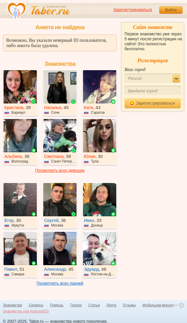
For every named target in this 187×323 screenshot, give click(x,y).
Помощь (56, 305)
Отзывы (129, 305)
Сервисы (36, 305)
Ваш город (135, 69)
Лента (111, 305)
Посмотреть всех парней (60, 283)
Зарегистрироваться (132, 9)
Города (76, 305)
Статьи (94, 305)
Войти (170, 10)
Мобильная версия (158, 305)
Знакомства (12, 305)
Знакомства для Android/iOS (26, 311)
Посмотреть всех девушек (60, 170)
